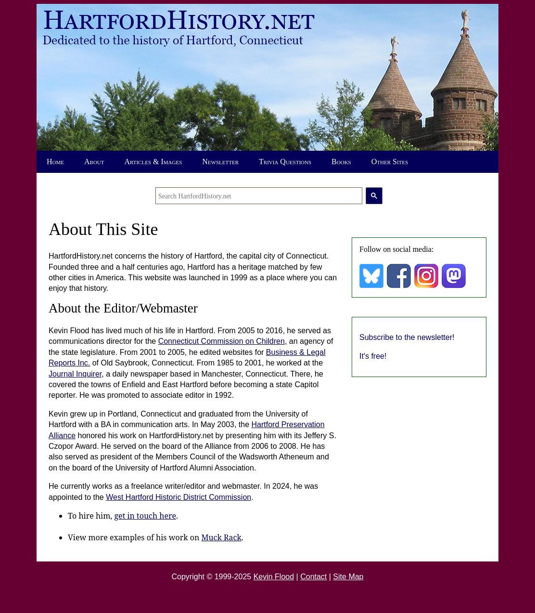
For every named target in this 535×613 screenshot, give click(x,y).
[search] (259, 196)
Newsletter (220, 161)
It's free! (372, 356)
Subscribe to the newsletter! (406, 337)
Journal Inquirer (75, 374)
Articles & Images (153, 161)
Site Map (348, 577)
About (94, 161)
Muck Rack (221, 537)
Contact (313, 577)
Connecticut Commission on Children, (222, 341)
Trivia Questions (285, 161)
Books (341, 161)
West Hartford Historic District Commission (178, 497)
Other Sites (389, 161)
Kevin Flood (274, 577)
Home (55, 161)
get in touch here (146, 515)
